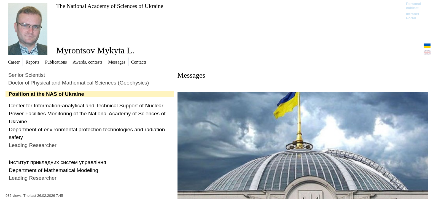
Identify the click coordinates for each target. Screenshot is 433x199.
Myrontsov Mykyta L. (95, 50)
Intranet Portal (412, 16)
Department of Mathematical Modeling (53, 170)
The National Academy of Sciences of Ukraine (109, 6)
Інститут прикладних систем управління (57, 162)
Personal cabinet (413, 6)
